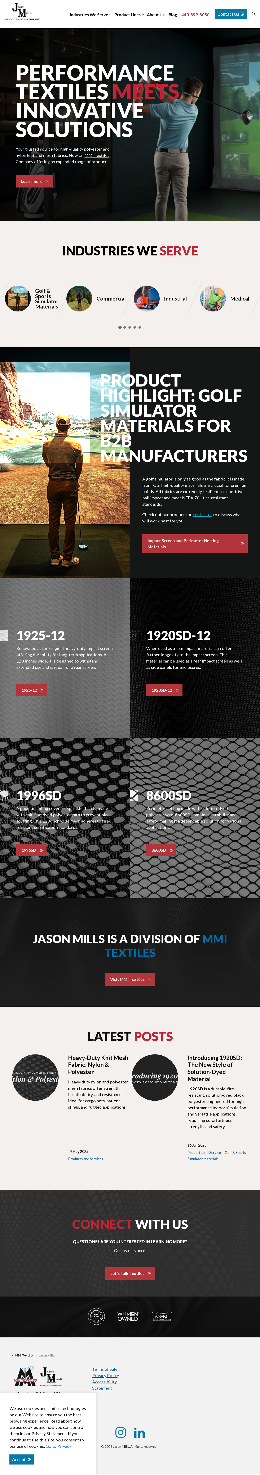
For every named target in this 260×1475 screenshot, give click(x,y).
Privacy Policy (105, 1376)
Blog (173, 14)
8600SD (159, 850)
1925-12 (30, 690)
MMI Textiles (96, 155)
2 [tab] (124, 327)
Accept (22, 1459)
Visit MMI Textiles (127, 980)
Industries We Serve (89, 14)
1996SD (29, 850)
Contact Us (231, 14)
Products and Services (85, 1159)
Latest (130, 1037)
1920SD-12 (162, 690)
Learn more (32, 181)
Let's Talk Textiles (127, 1274)
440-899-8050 (195, 14)
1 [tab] (120, 327)
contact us (202, 514)
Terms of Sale (105, 1369)
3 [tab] (129, 327)
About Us (155, 14)
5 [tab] (139, 327)
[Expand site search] (253, 14)
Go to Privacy (58, 1446)
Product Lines (127, 14)
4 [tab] (134, 327)
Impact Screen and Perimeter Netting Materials (183, 544)
